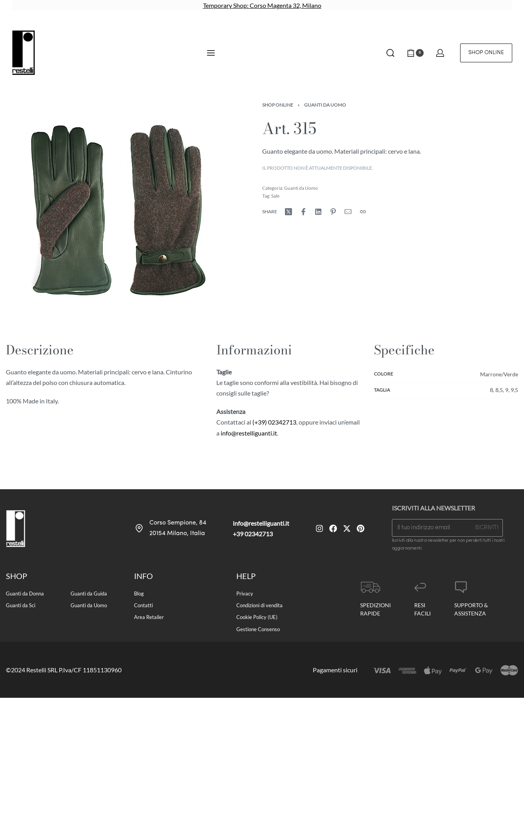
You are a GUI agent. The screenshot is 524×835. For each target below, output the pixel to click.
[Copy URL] (362, 211)
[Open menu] (211, 53)
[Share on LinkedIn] (318, 211)
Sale (275, 196)
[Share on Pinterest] (333, 211)
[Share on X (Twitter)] (288, 211)
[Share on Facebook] (303, 211)
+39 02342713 (253, 533)
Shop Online (277, 105)
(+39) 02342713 (274, 422)
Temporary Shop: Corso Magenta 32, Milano (262, 5)
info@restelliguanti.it (249, 433)
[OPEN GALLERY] (116, 213)
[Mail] (348, 211)
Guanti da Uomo (325, 105)
